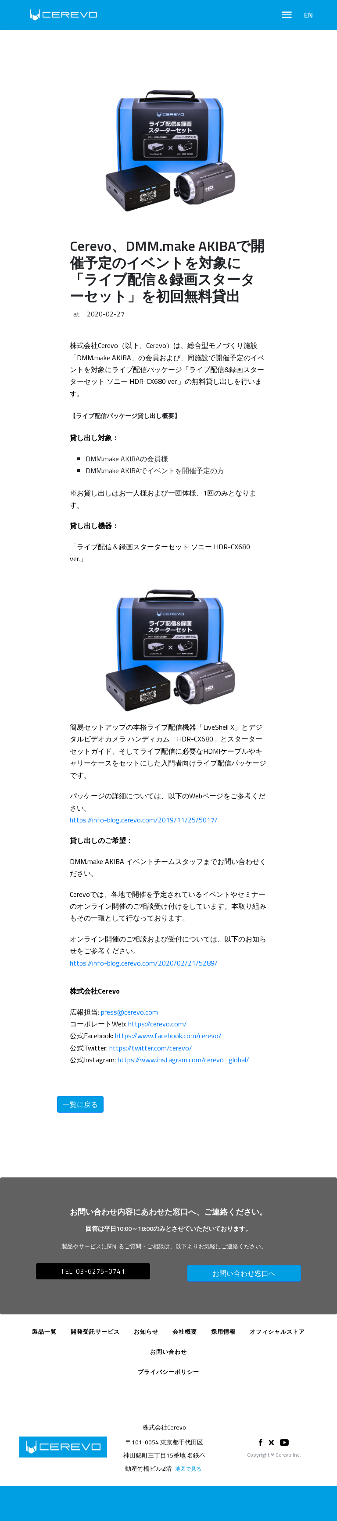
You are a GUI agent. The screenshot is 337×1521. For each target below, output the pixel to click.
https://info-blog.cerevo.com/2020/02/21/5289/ (144, 963)
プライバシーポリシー (168, 1371)
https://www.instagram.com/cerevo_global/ (183, 1059)
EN (308, 15)
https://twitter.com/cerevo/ (150, 1048)
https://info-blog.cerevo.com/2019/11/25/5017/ (144, 820)
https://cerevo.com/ (157, 1024)
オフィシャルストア (277, 1331)
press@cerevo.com (129, 1012)
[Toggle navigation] (287, 15)
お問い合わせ (168, 1351)
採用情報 (223, 1331)
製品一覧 (44, 1331)
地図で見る (188, 1469)
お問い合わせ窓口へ (244, 1273)
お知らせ (146, 1331)
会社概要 (184, 1331)
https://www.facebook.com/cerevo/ (168, 1035)
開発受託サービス (95, 1331)
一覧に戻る (80, 1104)
